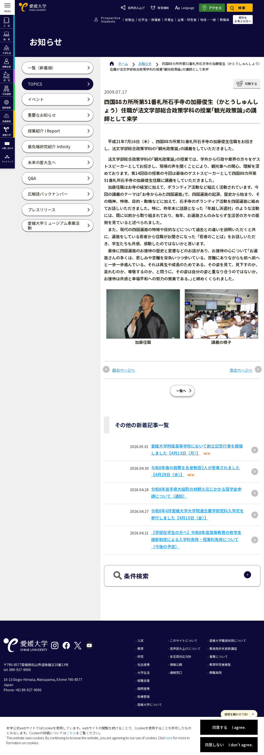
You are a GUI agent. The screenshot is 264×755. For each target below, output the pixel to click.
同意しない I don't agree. (229, 744)
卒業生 (169, 19)
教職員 (224, 19)
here (169, 737)
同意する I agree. (229, 727)
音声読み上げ (133, 7)
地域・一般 (208, 19)
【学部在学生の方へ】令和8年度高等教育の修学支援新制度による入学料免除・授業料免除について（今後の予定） (196, 539)
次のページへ (241, 370)
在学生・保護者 (149, 19)
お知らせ (145, 63)
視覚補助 (160, 8)
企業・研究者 (187, 19)
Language (184, 8)
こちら (71, 733)
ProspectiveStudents (110, 20)
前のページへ (123, 370)
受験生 (130, 19)
